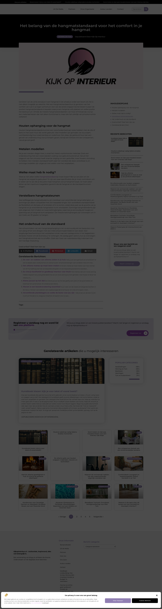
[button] (157, 595)
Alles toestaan (118, 600)
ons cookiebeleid (36, 603)
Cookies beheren (145, 600)
